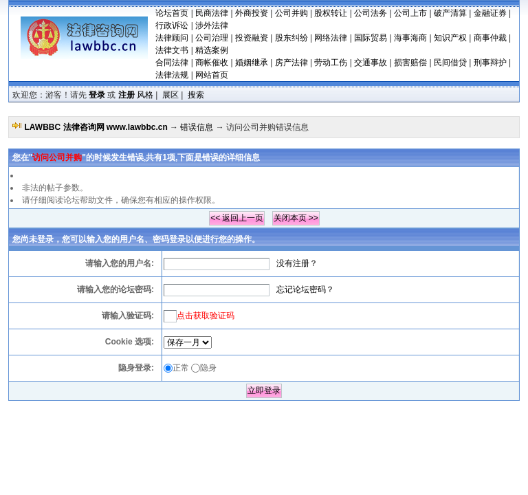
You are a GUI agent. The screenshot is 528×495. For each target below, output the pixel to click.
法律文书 (171, 50)
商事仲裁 (490, 38)
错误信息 (196, 127)
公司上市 (410, 13)
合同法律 (171, 62)
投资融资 (251, 38)
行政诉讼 (171, 25)
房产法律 (291, 62)
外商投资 (251, 13)
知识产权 (450, 38)
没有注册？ (297, 263)
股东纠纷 (291, 38)
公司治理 (211, 38)
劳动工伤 (330, 62)
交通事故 (370, 62)
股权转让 (330, 13)
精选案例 (211, 50)
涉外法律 (211, 25)
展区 (170, 95)
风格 (145, 95)
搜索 (196, 95)
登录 (97, 95)
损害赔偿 (410, 62)
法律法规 (171, 75)
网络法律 (330, 38)
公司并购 (291, 13)
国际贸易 (370, 38)
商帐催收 (211, 62)
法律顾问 (171, 38)
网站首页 (211, 75)
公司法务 (370, 13)
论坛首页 (171, 13)
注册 (126, 95)
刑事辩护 (490, 62)
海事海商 (410, 38)
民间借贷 (450, 62)
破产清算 (450, 13)
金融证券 (490, 13)
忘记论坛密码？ (305, 289)
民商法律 (211, 13)
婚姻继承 (251, 62)
